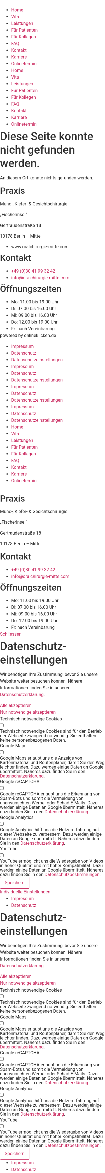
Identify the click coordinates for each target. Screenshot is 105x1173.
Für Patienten (24, 30)
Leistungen (22, 23)
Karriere (19, 57)
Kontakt (19, 50)
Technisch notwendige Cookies (31, 719)
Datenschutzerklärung (22, 694)
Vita (15, 16)
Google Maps (13, 746)
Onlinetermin (24, 63)
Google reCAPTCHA (19, 781)
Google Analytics (17, 817)
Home (17, 10)
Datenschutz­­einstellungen (37, 359)
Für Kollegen (23, 36)
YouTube (8, 849)
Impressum (22, 346)
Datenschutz (23, 353)
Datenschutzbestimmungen (72, 874)
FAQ (15, 43)
